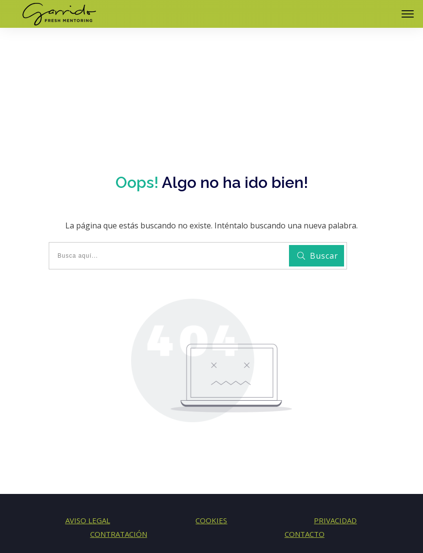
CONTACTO (305, 491)
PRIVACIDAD (335, 478)
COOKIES (211, 478)
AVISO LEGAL (87, 478)
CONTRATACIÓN (118, 491)
